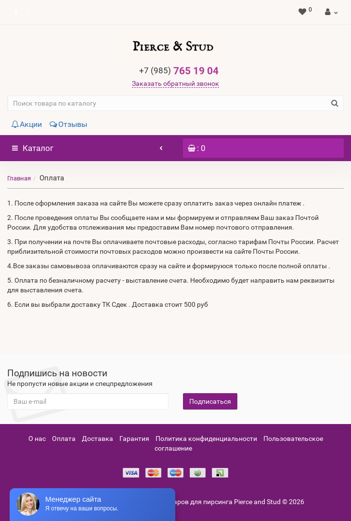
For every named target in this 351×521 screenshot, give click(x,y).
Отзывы (68, 124)
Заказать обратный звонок (175, 83)
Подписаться (210, 401)
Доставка (97, 438)
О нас (37, 438)
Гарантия (134, 438)
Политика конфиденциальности (206, 438)
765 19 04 (179, 71)
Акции (26, 124)
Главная (19, 178)
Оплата (64, 438)
